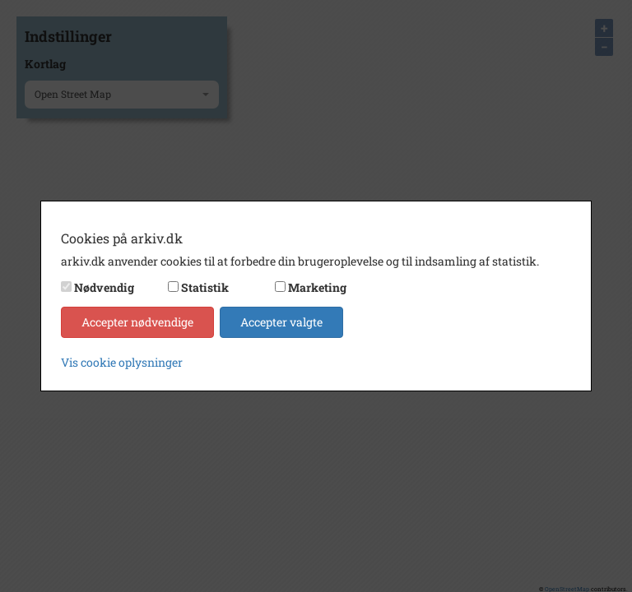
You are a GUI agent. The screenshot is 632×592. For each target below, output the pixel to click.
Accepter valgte (281, 322)
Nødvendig (104, 287)
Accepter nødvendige (137, 322)
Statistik (205, 287)
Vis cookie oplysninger (122, 362)
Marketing (317, 287)
